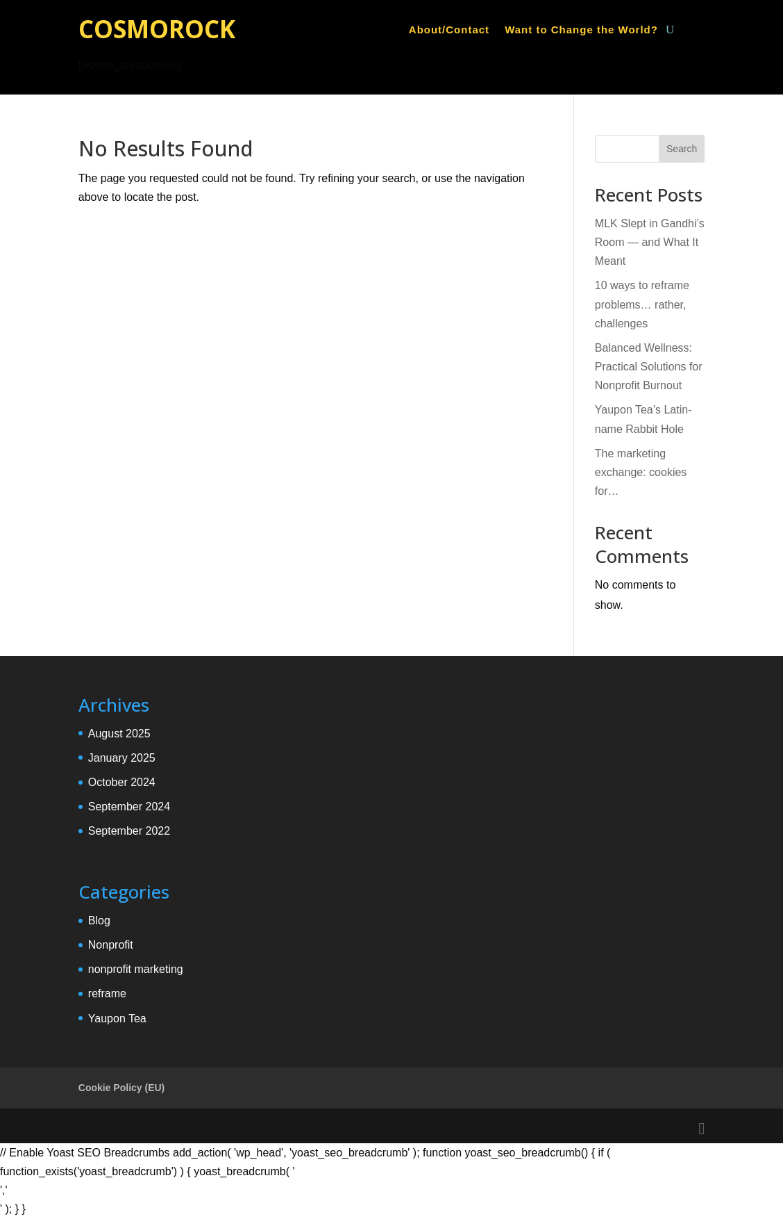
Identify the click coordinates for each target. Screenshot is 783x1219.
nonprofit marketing (135, 969)
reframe (107, 993)
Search (681, 148)
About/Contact (449, 30)
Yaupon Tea (117, 1018)
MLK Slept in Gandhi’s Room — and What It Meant (650, 242)
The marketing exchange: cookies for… (641, 472)
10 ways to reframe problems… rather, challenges (642, 304)
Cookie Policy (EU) (121, 1087)
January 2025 (121, 758)
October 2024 (121, 782)
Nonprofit (110, 945)
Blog (99, 920)
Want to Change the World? (581, 30)
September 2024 (129, 806)
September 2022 (129, 831)
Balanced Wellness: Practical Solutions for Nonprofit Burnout (648, 366)
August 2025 (119, 733)
